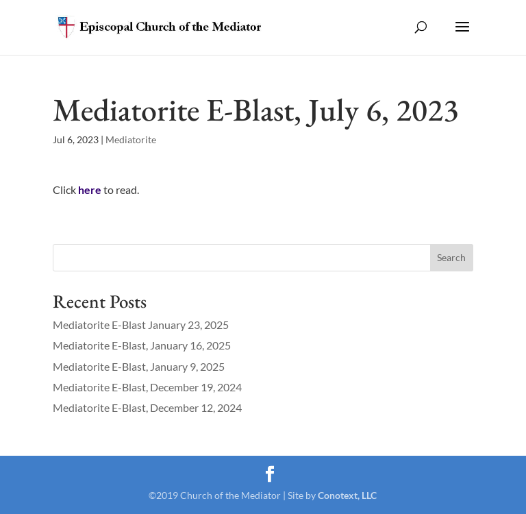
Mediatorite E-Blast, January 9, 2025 (139, 366)
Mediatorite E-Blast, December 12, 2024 (147, 407)
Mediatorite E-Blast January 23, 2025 (141, 324)
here (89, 189)
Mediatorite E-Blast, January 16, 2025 (142, 345)
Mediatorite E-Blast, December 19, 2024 (147, 386)
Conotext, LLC (347, 495)
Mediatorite (130, 139)
